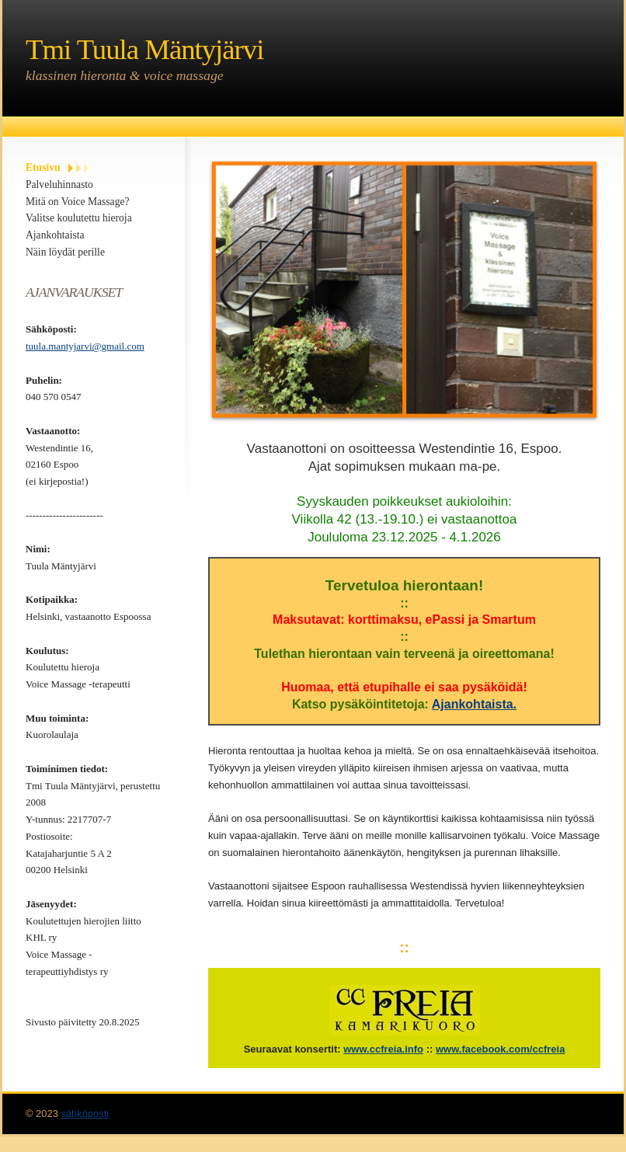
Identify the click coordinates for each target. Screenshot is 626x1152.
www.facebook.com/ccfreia (500, 1049)
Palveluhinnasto (59, 184)
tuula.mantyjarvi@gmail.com (85, 346)
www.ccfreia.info (383, 1049)
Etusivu (43, 167)
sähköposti (85, 1113)
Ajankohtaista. (474, 704)
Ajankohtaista (55, 235)
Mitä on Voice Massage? (78, 201)
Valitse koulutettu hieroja (79, 218)
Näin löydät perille (65, 252)
